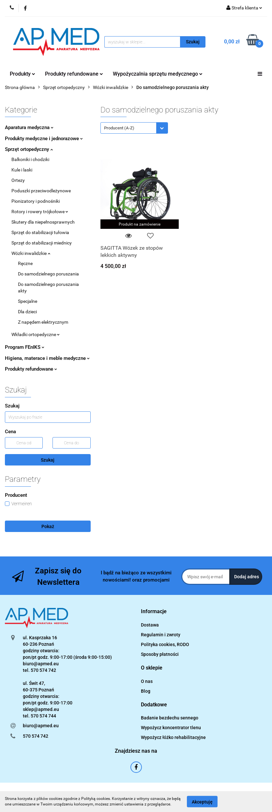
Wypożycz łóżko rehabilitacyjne (173, 737)
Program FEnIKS (24, 347)
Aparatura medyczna (29, 127)
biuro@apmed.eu (41, 725)
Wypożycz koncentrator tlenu (171, 727)
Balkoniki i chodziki (30, 159)
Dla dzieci (27, 311)
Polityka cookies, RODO (165, 644)
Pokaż (47, 526)
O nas (147, 681)
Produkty (22, 74)
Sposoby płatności (160, 654)
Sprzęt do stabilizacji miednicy (41, 242)
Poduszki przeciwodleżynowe (41, 190)
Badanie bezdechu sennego (169, 717)
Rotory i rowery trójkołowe (39, 211)
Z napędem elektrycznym (43, 322)
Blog (145, 691)
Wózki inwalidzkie (30, 253)
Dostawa (150, 624)
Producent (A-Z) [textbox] (119, 127)
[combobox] (134, 128)
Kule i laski (21, 169)
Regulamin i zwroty (160, 634)
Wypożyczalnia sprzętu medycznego (158, 74)
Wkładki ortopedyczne (35, 334)
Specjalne (27, 301)
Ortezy (18, 180)
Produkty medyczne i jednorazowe (44, 138)
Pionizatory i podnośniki (35, 201)
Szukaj (47, 460)
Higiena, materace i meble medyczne (47, 358)
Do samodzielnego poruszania (48, 273)
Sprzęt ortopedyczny (29, 149)
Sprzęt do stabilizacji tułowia (40, 232)
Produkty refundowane (74, 74)
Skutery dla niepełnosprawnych (43, 222)
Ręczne (25, 263)
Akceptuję (202, 801)
